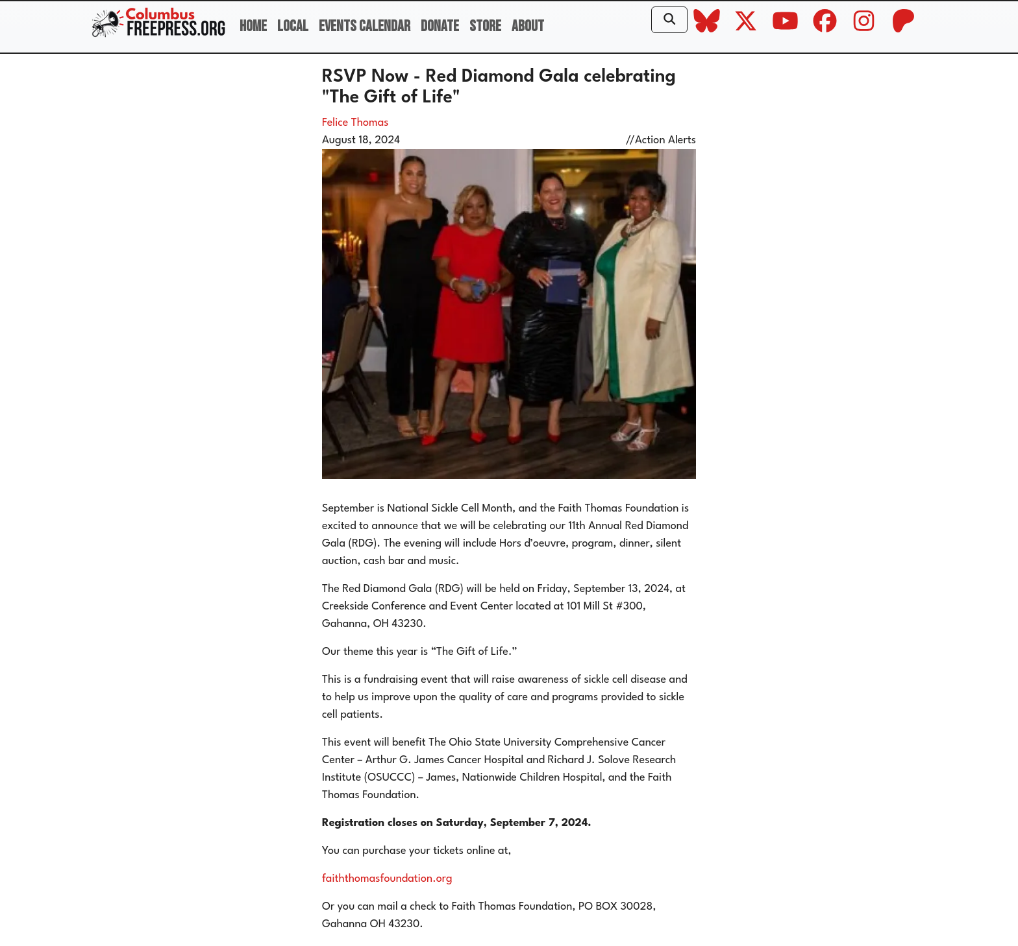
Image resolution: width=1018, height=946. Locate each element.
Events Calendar (364, 26)
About (528, 26)
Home (253, 26)
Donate (440, 26)
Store (485, 26)
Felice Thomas (355, 122)
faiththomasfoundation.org (387, 878)
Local (292, 26)
